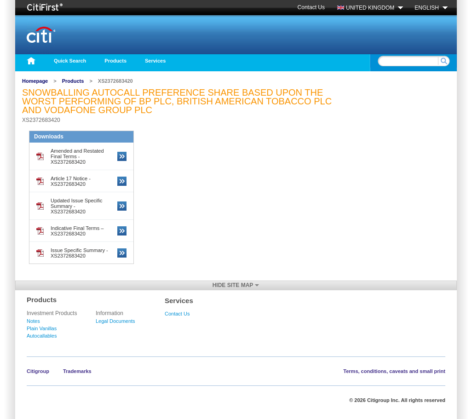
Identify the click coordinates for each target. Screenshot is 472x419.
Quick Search (70, 60)
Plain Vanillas (42, 328)
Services (155, 60)
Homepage (35, 81)
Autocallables (42, 336)
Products (115, 60)
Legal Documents (115, 321)
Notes (33, 321)
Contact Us (311, 7)
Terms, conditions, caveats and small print (394, 371)
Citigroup (38, 371)
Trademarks (77, 371)
